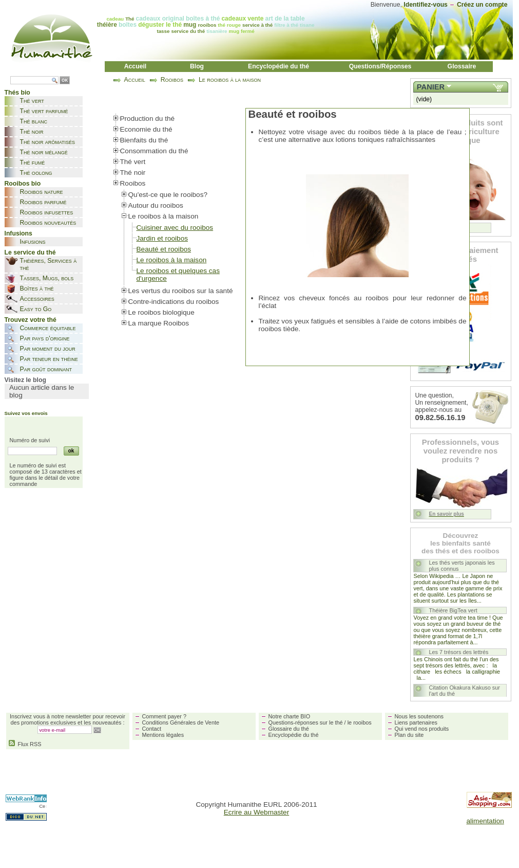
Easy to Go (36, 309)
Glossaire (462, 66)
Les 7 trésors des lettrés (459, 652)
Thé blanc (33, 121)
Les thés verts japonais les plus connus (462, 565)
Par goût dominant (46, 369)
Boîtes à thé (37, 288)
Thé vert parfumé (44, 111)
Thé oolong (36, 172)
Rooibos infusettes (46, 212)
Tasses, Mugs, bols (47, 278)
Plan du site (409, 735)
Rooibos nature (41, 191)
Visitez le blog (25, 380)
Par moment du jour (47, 348)
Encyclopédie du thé (278, 66)
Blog (197, 66)
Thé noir (32, 131)
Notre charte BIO (289, 716)
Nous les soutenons (419, 716)
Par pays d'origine (45, 338)
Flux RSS (25, 744)
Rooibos (172, 79)
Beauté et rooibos (164, 249)
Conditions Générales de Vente (181, 722)
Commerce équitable (48, 328)
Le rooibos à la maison (230, 79)
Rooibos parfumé (43, 202)
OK (65, 80)
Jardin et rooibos (162, 238)
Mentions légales (163, 735)
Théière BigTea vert (453, 610)
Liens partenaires (416, 722)
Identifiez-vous (425, 4)
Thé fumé (32, 162)
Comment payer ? (164, 716)
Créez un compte (482, 4)
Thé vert (32, 100)
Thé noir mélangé (44, 152)
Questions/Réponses (380, 66)
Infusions (33, 241)
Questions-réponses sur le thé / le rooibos (320, 722)
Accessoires (37, 298)
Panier (431, 87)
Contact (151, 729)
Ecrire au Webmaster (256, 812)
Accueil (135, 66)
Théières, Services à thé (48, 264)
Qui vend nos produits (422, 729)
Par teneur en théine (49, 359)
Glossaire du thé (288, 729)
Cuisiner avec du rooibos (175, 227)
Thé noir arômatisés (47, 142)
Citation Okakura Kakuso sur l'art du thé (464, 690)
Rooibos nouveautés (48, 222)
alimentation (485, 821)
